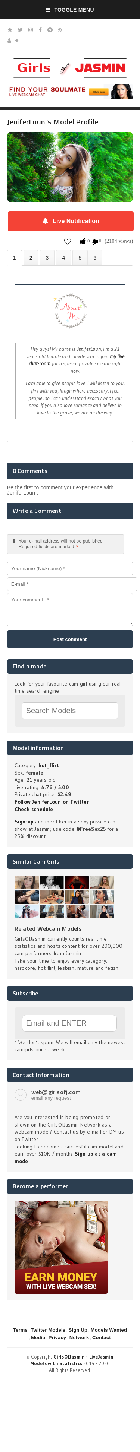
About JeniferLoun (14, 258)
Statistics (63, 257)
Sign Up (78, 1330)
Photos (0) (31, 257)
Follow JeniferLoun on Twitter (52, 801)
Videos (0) (47, 257)
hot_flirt (48, 765)
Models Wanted (109, 1330)
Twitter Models (48, 1330)
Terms (20, 1330)
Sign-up (24, 821)
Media (38, 1337)
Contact (101, 1337)
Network (79, 1337)
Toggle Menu (70, 10)
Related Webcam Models (48, 928)
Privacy (57, 1337)
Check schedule (34, 809)
